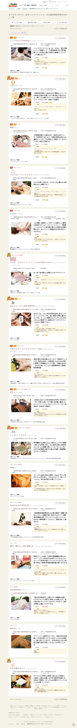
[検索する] (67, 5)
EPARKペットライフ (50, 717)
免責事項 (41, 708)
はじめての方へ (20, 705)
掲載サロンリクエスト (62, 705)
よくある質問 (37, 705)
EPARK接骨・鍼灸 (25, 717)
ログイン (60, 1)
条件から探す (45, 22)
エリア (21, 5)
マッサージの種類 (18, 707)
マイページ (65, 1)
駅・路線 (27, 5)
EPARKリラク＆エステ (13, 5)
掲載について (13, 705)
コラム (49, 705)
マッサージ (11, 8)
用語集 (11, 707)
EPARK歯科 (25, 714)
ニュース (54, 705)
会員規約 (27, 705)
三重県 (18, 8)
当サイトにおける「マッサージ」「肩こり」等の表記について (37, 707)
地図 (13, 90)
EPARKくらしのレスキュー (37, 717)
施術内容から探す (31, 22)
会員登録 (54, 1)
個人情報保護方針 (56, 707)
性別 (46, 1)
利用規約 (32, 705)
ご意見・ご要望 (42, 5)
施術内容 (33, 5)
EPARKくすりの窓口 (48, 714)
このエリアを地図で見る (60, 28)
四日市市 (25, 8)
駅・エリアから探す (16, 22)
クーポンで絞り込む (61, 22)
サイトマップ (63, 707)
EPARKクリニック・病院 (35, 714)
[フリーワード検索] (59, 5)
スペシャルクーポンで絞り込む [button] (18, 32)
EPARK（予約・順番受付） (15, 714)
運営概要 (36, 708)
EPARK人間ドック (59, 714)
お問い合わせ (44, 705)
